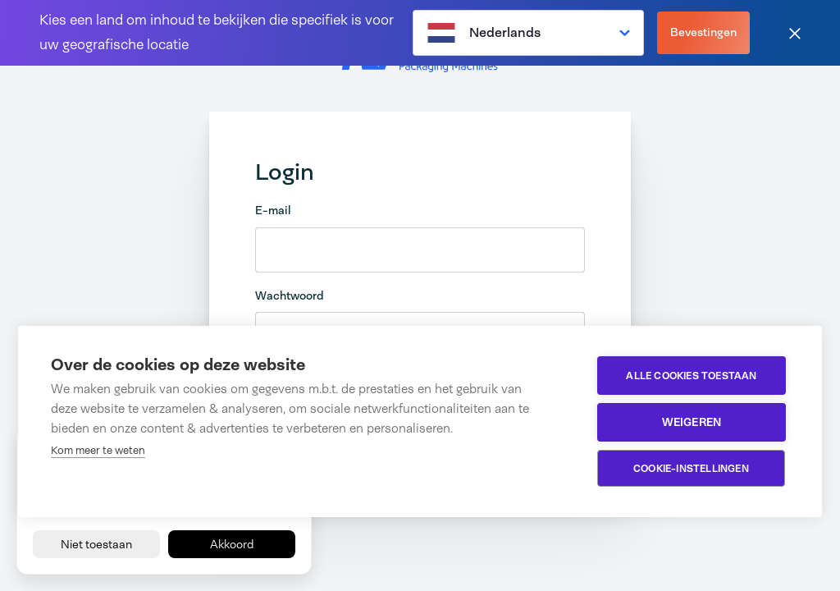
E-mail (273, 210)
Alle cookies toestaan (691, 376)
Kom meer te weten (98, 450)
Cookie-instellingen (691, 468)
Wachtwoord (289, 295)
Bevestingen (703, 32)
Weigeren (692, 422)
